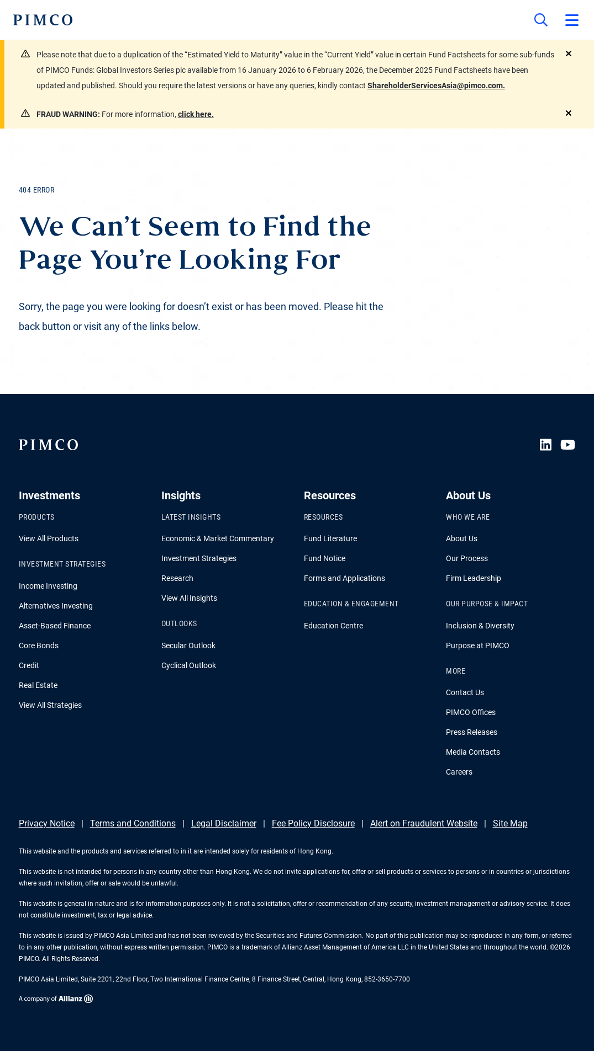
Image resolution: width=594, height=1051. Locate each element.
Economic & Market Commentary (217, 538)
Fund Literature (330, 538)
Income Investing (48, 585)
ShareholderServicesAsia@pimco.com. (436, 85)
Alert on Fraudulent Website (423, 823)
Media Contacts (473, 752)
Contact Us (465, 692)
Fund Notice (324, 558)
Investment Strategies (198, 558)
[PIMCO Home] (42, 19)
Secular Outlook (188, 645)
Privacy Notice (47, 823)
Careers (459, 771)
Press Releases (471, 732)
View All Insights (189, 598)
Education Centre (333, 625)
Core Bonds (39, 645)
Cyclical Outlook (188, 665)
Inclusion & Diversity (480, 625)
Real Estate (38, 685)
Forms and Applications (344, 578)
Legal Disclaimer (223, 823)
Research (177, 578)
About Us (461, 538)
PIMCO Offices (471, 712)
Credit (29, 665)
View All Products (48, 538)
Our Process (467, 558)
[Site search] (541, 19)
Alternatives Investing (56, 605)
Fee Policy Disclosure (313, 823)
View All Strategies (50, 705)
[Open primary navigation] (572, 19)
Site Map (510, 823)
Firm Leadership (473, 578)
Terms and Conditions (133, 823)
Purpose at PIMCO (477, 645)
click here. (196, 114)
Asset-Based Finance (55, 625)
